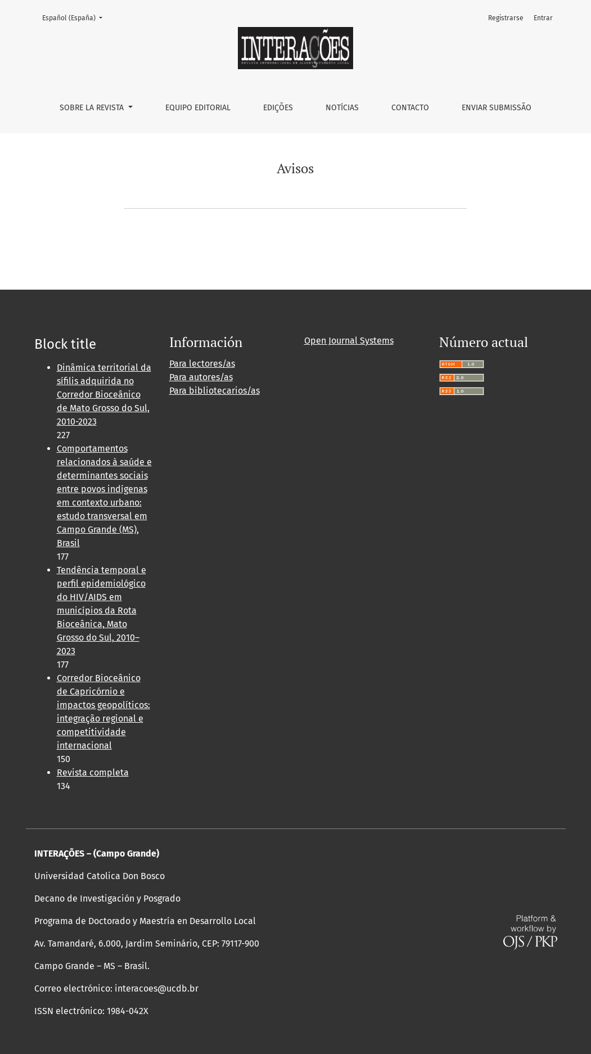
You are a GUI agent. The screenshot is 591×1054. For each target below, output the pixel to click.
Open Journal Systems (349, 340)
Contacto (410, 107)
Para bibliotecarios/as (214, 390)
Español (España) (76, 17)
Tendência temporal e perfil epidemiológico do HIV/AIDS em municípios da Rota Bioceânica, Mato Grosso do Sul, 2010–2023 (101, 610)
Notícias (342, 107)
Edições (278, 107)
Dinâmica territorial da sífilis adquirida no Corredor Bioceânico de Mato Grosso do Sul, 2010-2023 (104, 394)
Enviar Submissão (496, 107)
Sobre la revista (93, 107)
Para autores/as (201, 377)
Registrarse (506, 18)
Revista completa (93, 772)
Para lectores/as (202, 363)
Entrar (543, 18)
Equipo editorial (198, 107)
